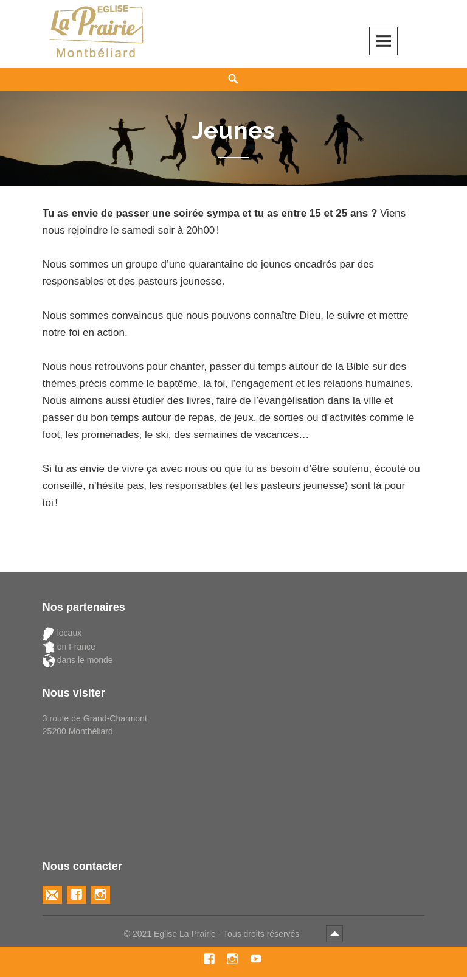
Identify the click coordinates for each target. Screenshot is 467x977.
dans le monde (78, 660)
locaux (62, 633)
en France (69, 647)
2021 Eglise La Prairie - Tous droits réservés (217, 934)
